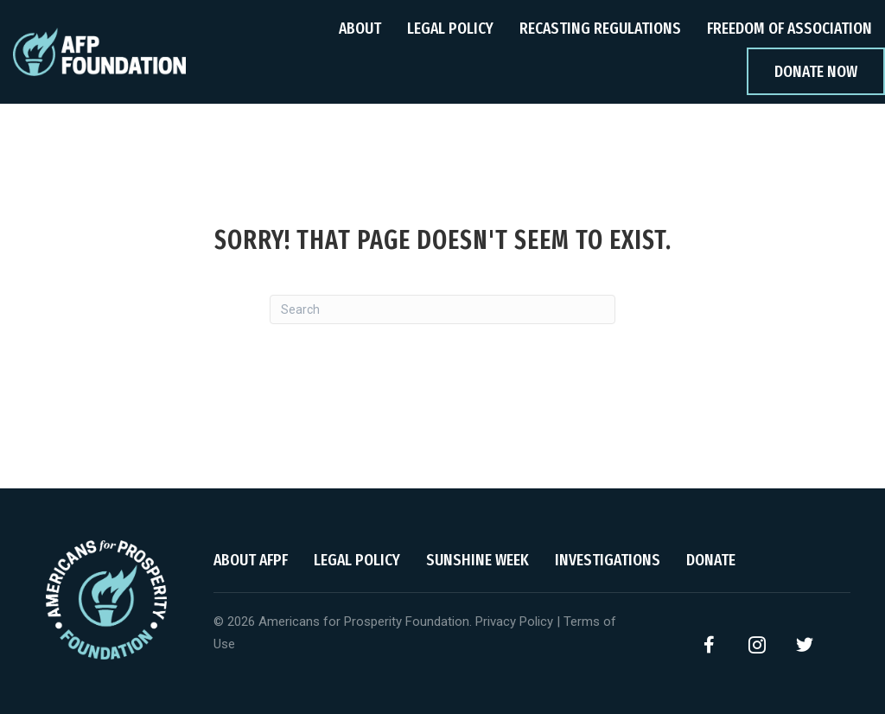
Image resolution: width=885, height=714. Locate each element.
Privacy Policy (514, 621)
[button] (709, 645)
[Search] (442, 309)
